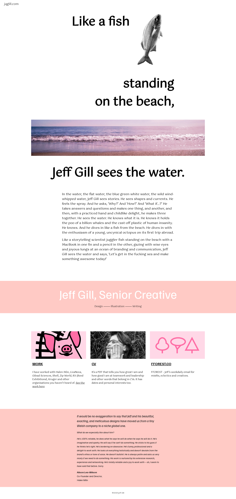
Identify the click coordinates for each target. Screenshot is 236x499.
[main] (81, 22)
